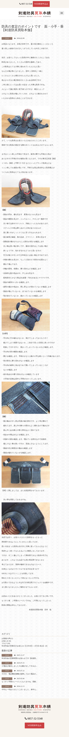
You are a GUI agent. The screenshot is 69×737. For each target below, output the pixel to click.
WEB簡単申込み (41, 4)
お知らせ (5, 641)
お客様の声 (6, 638)
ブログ (4, 643)
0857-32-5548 (25, 4)
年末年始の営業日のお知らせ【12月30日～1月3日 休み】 (23, 646)
